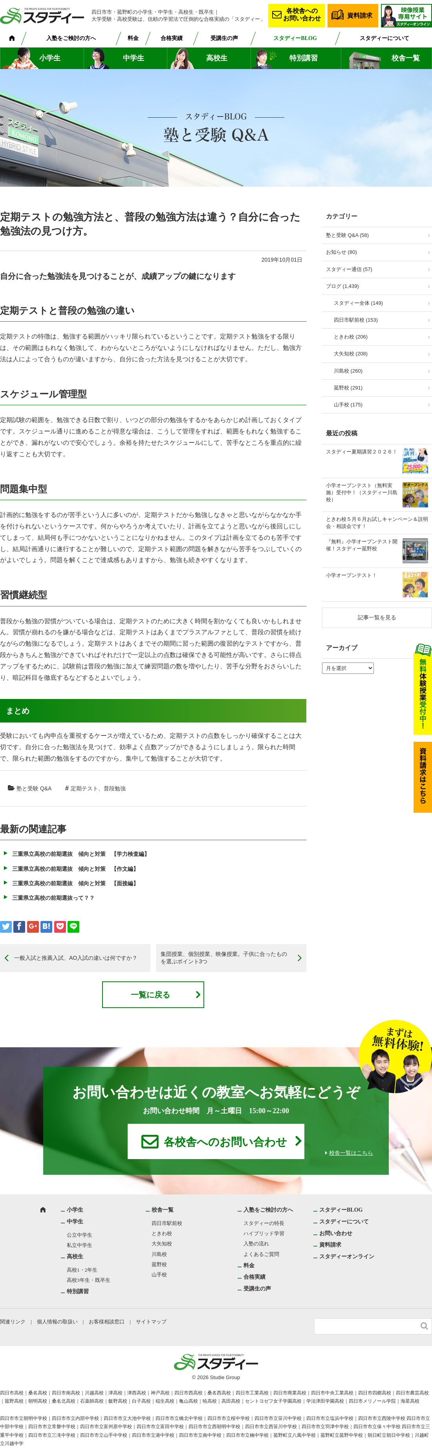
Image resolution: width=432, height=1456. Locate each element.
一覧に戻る (150, 994)
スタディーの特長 (263, 1223)
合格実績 (172, 38)
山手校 (159, 1275)
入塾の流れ (256, 1244)
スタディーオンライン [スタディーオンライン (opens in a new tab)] (346, 1256)
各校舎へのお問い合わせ (302, 14)
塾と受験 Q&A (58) (347, 235)
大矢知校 (162, 1244)
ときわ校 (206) (351, 337)
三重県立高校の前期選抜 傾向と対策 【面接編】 (75, 883)
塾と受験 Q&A (33, 788)
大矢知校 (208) (351, 354)
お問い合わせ (335, 1233)
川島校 (159, 1254)
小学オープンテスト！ (351, 575)
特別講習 (303, 58)
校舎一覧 (406, 58)
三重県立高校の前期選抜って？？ (53, 898)
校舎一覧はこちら (351, 1153)
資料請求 (359, 15)
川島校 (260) (348, 371)
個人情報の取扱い (57, 1322)
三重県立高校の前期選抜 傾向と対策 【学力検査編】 (81, 854)
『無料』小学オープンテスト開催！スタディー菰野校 (361, 545)
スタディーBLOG (295, 38)
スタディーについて (384, 38)
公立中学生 (79, 1235)
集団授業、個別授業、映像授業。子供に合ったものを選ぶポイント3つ (224, 958)
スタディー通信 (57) (349, 269)
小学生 (49, 58)
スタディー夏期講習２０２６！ (361, 452)
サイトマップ (151, 1322)
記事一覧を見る (377, 617)
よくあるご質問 (261, 1254)
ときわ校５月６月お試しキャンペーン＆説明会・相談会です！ (377, 522)
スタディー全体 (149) (358, 303)
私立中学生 (79, 1245)
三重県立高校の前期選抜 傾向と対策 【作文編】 (75, 869)
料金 (133, 38)
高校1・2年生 (82, 1270)
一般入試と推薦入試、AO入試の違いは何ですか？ (75, 958)
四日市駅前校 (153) (356, 320)
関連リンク (13, 1322)
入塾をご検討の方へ (71, 38)
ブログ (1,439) (342, 286)
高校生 (216, 58)
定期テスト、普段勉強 (98, 788)
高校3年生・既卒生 (88, 1280)
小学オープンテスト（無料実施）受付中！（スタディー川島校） (361, 492)
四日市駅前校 (167, 1223)
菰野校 (159, 1264)
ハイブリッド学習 (263, 1233)
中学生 (133, 58)
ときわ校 (162, 1233)
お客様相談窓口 (106, 1322)
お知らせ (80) (341, 252)
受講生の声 (224, 38)
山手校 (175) (348, 405)
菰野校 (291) (348, 388)
